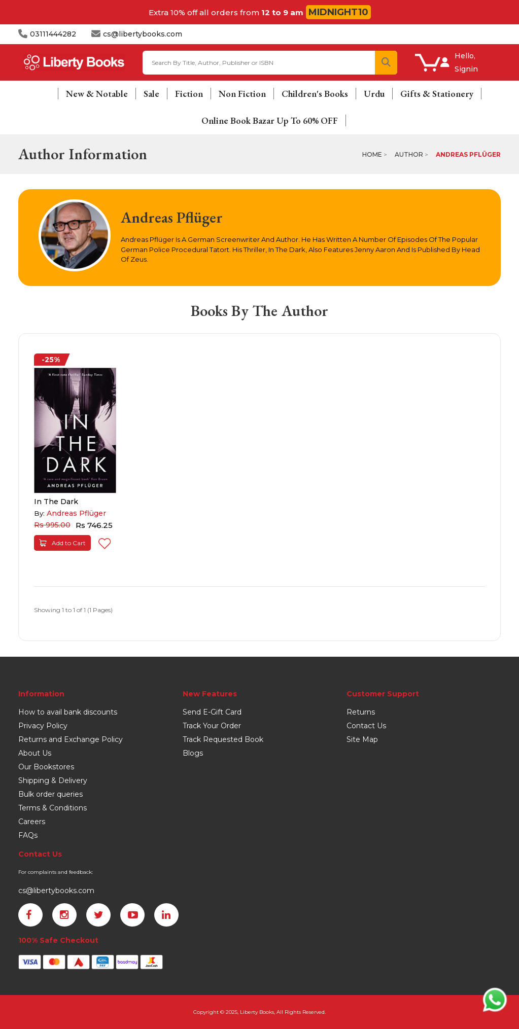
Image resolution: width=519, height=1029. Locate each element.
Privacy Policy (42, 725)
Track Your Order (212, 725)
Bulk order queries (50, 794)
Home (372, 154)
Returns (361, 712)
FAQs (28, 835)
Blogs (193, 753)
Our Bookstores (46, 766)
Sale (151, 93)
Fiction (189, 93)
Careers (31, 821)
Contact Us (366, 725)
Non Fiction (242, 93)
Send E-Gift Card (212, 712)
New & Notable (97, 93)
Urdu (374, 93)
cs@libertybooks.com (56, 890)
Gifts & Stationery (436, 93)
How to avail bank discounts (67, 712)
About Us (34, 753)
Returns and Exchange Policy (70, 739)
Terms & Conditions (52, 807)
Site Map (362, 739)
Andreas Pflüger (468, 154)
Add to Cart (62, 543)
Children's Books (315, 93)
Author (409, 154)
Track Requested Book (223, 739)
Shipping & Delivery (52, 780)
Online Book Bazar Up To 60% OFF (269, 120)
